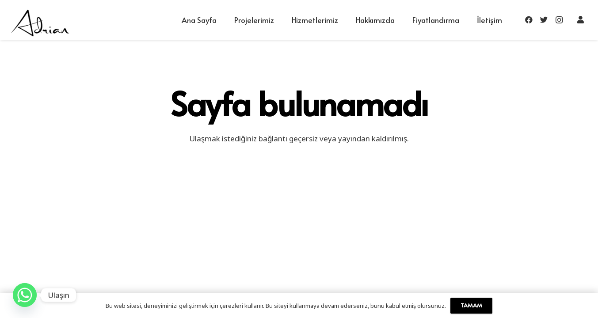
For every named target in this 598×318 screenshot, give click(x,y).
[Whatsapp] (25, 295)
